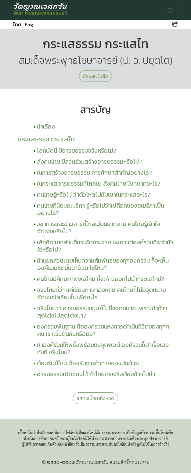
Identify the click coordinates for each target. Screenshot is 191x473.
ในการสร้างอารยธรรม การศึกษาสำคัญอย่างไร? (94, 172)
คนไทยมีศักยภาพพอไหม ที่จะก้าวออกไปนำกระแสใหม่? (100, 278)
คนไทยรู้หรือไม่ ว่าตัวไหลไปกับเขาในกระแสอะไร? (93, 194)
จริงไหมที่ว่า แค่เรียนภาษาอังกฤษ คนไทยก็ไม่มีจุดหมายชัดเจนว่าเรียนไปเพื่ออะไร (101, 293)
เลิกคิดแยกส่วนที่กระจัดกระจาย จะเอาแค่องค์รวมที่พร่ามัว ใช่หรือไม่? (105, 246)
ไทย (17, 24)
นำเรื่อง (46, 126)
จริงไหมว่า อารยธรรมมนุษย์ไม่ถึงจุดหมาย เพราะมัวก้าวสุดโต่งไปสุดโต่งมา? (102, 312)
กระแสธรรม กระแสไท (46, 139)
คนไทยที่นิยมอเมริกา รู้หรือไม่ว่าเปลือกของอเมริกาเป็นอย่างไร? (100, 209)
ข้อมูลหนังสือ (95, 76)
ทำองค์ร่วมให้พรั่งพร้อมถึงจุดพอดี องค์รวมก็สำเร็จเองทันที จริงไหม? (103, 348)
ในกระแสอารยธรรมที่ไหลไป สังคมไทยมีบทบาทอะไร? (98, 183)
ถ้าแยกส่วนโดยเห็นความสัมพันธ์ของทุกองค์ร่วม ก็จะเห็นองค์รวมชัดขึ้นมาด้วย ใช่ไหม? (103, 264)
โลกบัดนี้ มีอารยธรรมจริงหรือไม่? (76, 150)
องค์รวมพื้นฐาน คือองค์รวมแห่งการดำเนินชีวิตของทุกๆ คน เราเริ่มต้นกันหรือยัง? (103, 330)
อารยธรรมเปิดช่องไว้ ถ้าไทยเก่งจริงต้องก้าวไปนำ (96, 374)
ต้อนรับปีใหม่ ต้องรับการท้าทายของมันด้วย (88, 363)
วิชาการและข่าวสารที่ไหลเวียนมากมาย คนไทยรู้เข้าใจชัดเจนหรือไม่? (98, 227)
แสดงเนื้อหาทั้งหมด (95, 398)
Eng (29, 24)
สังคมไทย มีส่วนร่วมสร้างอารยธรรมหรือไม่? (89, 161)
